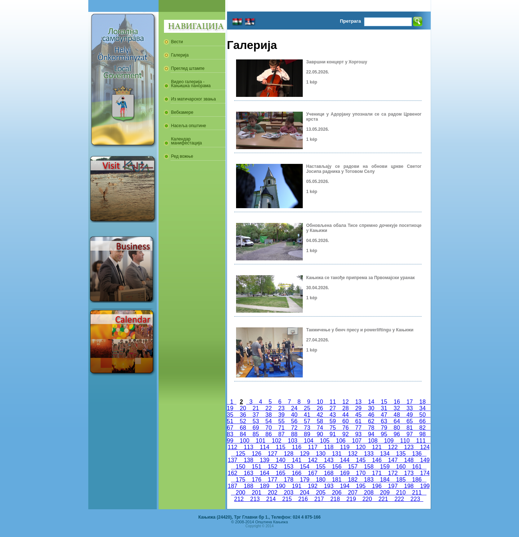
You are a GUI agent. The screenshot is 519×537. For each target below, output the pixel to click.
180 (321, 479)
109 (389, 441)
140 (280, 460)
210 (401, 492)
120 (361, 447)
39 (281, 415)
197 (393, 486)
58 (320, 421)
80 (396, 428)
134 (384, 454)
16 (396, 402)
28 (345, 408)
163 (248, 473)
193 (329, 486)
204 (304, 492)
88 (294, 434)
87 (281, 434)
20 (242, 408)
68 (242, 428)
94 (371, 434)
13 (358, 402)
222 (399, 499)
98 (422, 434)
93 (358, 434)
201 (257, 492)
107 (357, 441)
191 (297, 486)
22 (268, 408)
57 (307, 421)
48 (396, 415)
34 (422, 408)
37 (255, 415)
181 (337, 479)
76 (345, 428)
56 (294, 421)
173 (409, 473)
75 (332, 428)
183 (369, 479)
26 (320, 408)
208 (369, 492)
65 (409, 421)
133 (369, 454)
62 (371, 421)
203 (289, 492)
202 (272, 492)
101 (261, 441)
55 (281, 421)
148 (409, 460)
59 (332, 421)
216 (303, 499)
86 (268, 434)
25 (307, 408)
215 (287, 499)
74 (320, 428)
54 (268, 421)
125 (240, 454)
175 (240, 479)
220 (367, 499)
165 (280, 473)
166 (297, 473)
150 (240, 467)
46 (371, 415)
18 (422, 402)
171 (377, 473)
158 (369, 467)
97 (409, 434)
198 (409, 486)
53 (255, 421)
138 (248, 460)
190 (280, 486)
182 (352, 479)
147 (393, 460)
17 (409, 402)
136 (417, 454)
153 (289, 467)
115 (280, 447)
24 (294, 408)
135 (401, 454)
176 (257, 479)
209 (384, 492)
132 (352, 454)
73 (307, 428)
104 (308, 441)
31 (384, 408)
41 (307, 415)
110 (405, 441)
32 (396, 408)
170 (361, 473)
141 (297, 460)
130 (321, 454)
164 (264, 473)
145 (361, 460)
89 (307, 434)
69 (255, 428)
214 (271, 499)
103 (293, 441)
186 (417, 479)
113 (248, 447)
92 (345, 434)
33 (409, 408)
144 (344, 460)
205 (321, 492)
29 (358, 408)
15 (384, 402)
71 (281, 428)
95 (384, 434)
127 (272, 454)
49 (409, 415)
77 (358, 428)
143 (329, 460)
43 (332, 415)
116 (297, 447)
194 (344, 486)
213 (255, 499)
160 (401, 467)
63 (384, 421)
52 (242, 421)
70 (268, 428)
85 (255, 434)
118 (329, 447)
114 (264, 447)
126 (257, 454)
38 (268, 415)
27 (332, 408)
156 (337, 467)
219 (351, 499)
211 (417, 492)
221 (383, 499)
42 (320, 415)
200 (240, 492)
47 (384, 415)
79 (384, 428)
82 (422, 428)
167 (312, 473)
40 (294, 415)
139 (264, 460)
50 (422, 415)
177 (272, 479)
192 (312, 486)
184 (384, 479)
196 (377, 486)
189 (264, 486)
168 (329, 473)
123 (409, 447)
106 (341, 441)
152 (272, 467)
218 (335, 499)
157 (352, 467)
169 (344, 473)
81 (409, 428)
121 (377, 447)
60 (345, 421)
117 (312, 447)
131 (337, 454)
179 (304, 479)
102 (276, 441)
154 (304, 467)
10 (320, 402)
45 (358, 415)
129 (304, 454)
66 (422, 421)
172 (393, 473)
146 (377, 460)
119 (344, 447)
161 (417, 467)
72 (294, 428)
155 (321, 467)
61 (358, 421)
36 (242, 415)
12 (345, 402)
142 (312, 460)
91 (332, 434)
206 (337, 492)
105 (325, 441)
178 (289, 479)
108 (373, 441)
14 (371, 402)
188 (248, 486)
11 (332, 402)
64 (396, 421)
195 (361, 486)
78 (371, 428)
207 (352, 492)
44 (345, 415)
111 (421, 441)
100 (244, 441)
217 (319, 499)
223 (415, 499)
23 (281, 408)
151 (257, 467)
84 (242, 434)
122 (393, 447)
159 (384, 467)
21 (255, 408)
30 (371, 408)
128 (289, 454)
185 (401, 479)
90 (320, 434)
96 (396, 434)
